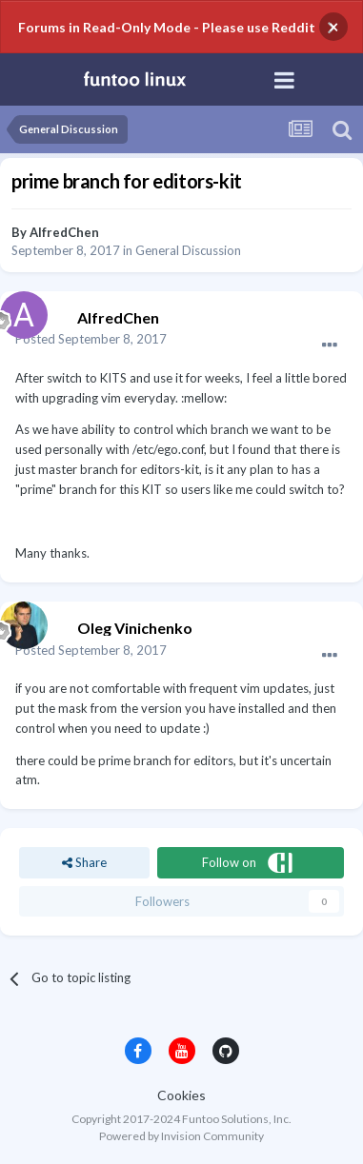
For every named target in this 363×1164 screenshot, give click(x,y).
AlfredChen (64, 232)
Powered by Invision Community (181, 1136)
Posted (91, 338)
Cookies (181, 1095)
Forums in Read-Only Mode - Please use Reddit (166, 27)
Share (84, 862)
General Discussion (188, 250)
